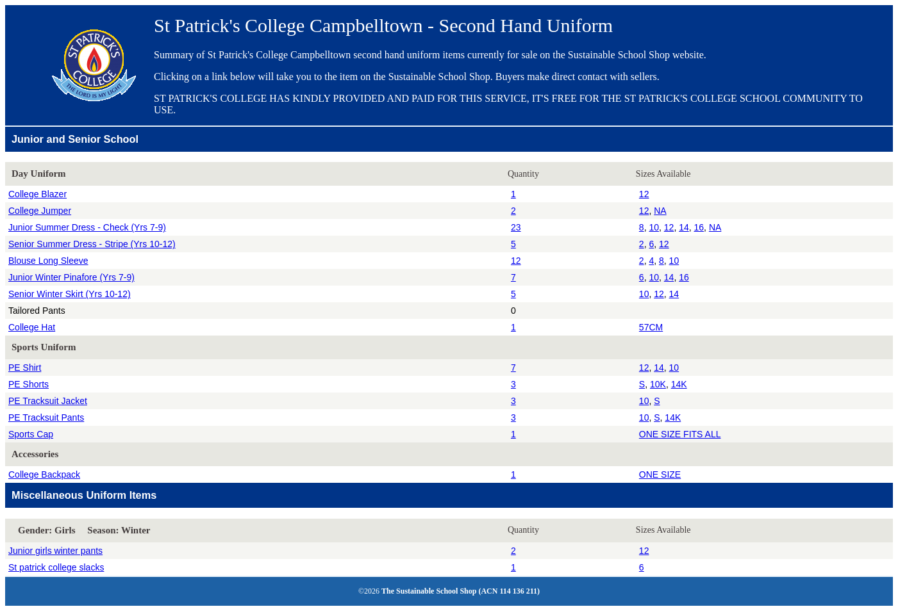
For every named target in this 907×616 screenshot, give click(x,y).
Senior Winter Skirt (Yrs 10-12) (69, 294)
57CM (651, 327)
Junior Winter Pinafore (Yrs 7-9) (71, 277)
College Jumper (39, 211)
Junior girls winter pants (55, 551)
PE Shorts (28, 384)
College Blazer (37, 194)
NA (660, 211)
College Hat (31, 327)
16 (699, 227)
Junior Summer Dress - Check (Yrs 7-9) (87, 227)
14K (679, 384)
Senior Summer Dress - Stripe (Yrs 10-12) (92, 244)
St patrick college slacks (56, 567)
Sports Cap (30, 434)
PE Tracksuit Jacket (47, 401)
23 (516, 227)
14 (684, 227)
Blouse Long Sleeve (48, 260)
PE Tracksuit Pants (46, 417)
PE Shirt (24, 367)
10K (658, 384)
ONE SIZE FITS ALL (680, 434)
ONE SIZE (660, 474)
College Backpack (44, 474)
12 (644, 194)
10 (654, 227)
